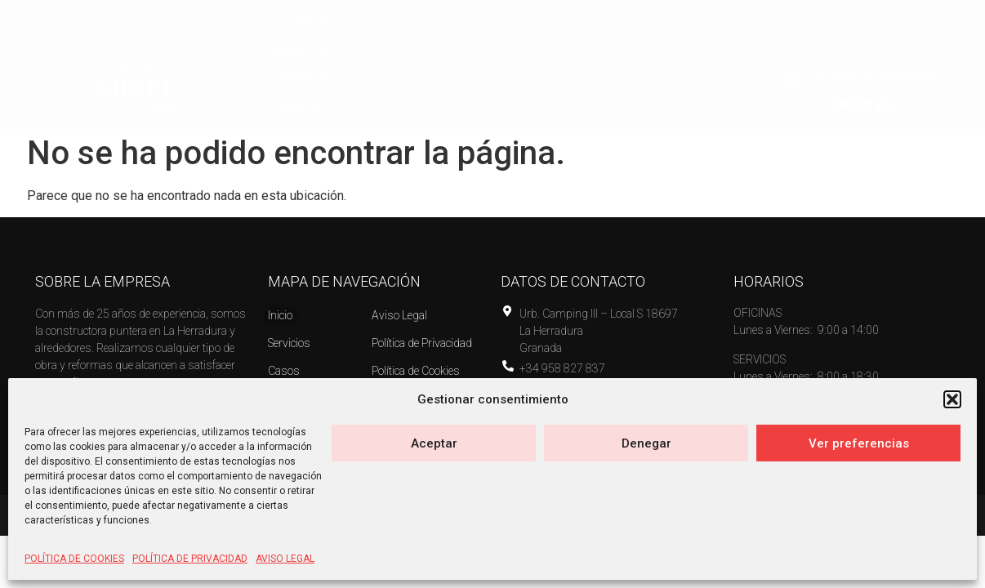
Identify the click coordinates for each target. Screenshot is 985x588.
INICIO (445, 54)
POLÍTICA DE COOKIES (74, 558)
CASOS (617, 54)
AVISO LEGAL (285, 558)
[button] (952, 399)
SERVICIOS (525, 54)
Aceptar (434, 443)
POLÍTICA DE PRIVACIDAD (189, 558)
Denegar (646, 443)
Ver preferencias (859, 443)
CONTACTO (711, 54)
